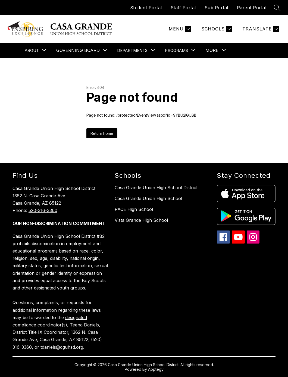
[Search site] (277, 7)
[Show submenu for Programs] (176, 50)
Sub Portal (216, 7)
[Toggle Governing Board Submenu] (105, 50)
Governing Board (78, 50)
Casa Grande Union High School (148, 198)
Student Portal (146, 7)
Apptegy (156, 369)
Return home (101, 133)
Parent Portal (252, 7)
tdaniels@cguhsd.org (61, 347)
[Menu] (179, 29)
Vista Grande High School (141, 220)
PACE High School (134, 209)
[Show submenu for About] (32, 50)
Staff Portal (183, 7)
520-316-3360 (43, 210)
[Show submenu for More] (211, 50)
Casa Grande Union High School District (156, 187)
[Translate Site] (260, 29)
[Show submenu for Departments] (132, 50)
